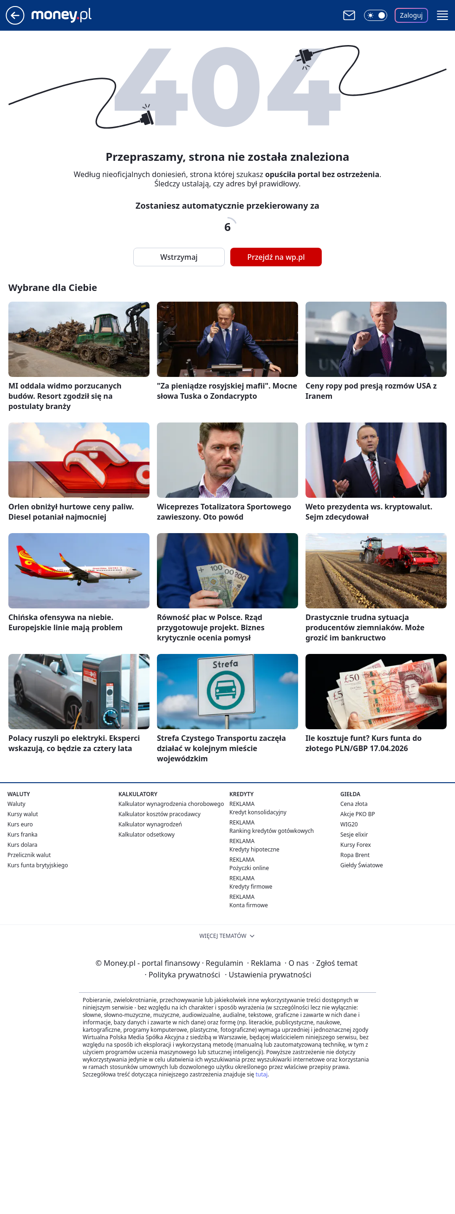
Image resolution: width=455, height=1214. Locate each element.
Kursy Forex (355, 845)
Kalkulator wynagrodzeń (150, 824)
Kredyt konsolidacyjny (257, 812)
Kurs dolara (22, 845)
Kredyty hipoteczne (254, 849)
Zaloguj (411, 15)
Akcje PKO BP (357, 814)
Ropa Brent (355, 855)
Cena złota (354, 804)
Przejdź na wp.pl (276, 257)
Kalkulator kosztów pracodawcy (159, 814)
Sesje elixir (354, 834)
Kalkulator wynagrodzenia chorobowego (171, 804)
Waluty (16, 804)
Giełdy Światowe (361, 865)
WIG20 (349, 824)
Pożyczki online (249, 868)
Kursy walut (22, 814)
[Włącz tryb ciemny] (375, 15)
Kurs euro (20, 824)
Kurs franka (22, 834)
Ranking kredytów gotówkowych (271, 831)
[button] (442, 15)
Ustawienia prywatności (268, 975)
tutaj (261, 1074)
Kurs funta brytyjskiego (37, 865)
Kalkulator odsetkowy (146, 834)
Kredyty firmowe (251, 887)
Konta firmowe (248, 905)
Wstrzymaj (178, 257)
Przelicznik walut (29, 855)
